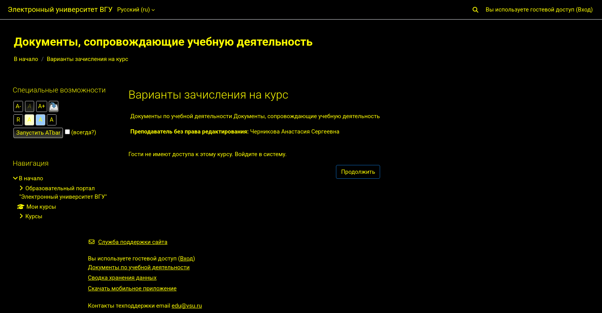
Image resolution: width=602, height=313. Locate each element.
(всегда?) (83, 132)
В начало (26, 59)
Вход (584, 9)
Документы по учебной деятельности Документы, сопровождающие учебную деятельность (255, 116)
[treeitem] (60, 197)
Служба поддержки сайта (127, 242)
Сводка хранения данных (122, 277)
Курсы (33, 216)
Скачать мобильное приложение (132, 288)
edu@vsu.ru (187, 305)
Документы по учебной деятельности (139, 267)
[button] (475, 9)
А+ (41, 106)
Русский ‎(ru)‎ (133, 9)
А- (18, 106)
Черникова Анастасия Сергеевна (295, 131)
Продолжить (358, 171)
